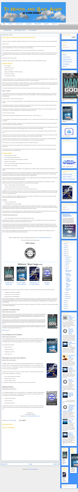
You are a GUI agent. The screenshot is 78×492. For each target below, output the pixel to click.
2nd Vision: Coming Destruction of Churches (68, 279)
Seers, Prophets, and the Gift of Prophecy (71, 317)
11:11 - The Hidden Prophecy (70, 421)
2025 (65, 243)
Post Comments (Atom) (33, 469)
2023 (65, 247)
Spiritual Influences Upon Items (72, 343)
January (67, 298)
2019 (65, 255)
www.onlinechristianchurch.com (44, 237)
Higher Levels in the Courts (68, 271)
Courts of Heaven (66, 57)
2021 (65, 251)
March (66, 294)
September (67, 261)
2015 (65, 306)
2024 (65, 245)
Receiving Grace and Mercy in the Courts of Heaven (71, 331)
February (67, 296)
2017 (65, 302)
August (67, 262)
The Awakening (66, 64)
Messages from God (67, 59)
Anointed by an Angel (67, 174)
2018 (65, 300)
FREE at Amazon (5, 330)
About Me (46, 23)
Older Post (56, 464)
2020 (65, 253)
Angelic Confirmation (67, 176)
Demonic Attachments (71, 380)
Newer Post (4, 464)
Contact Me (54, 23)
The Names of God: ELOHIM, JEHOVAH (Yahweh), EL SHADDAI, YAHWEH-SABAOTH (69, 408)
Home (30, 464)
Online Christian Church (20, 30)
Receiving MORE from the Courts (68, 275)
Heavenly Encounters (67, 61)
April (66, 292)
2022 (65, 249)
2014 (65, 308)
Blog (4, 23)
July (66, 264)
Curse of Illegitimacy (70, 368)
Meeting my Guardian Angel (69, 179)
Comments (66, 47)
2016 (65, 304)
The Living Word (32, 30)
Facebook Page (7, 30)
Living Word (28, 23)
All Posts (10, 23)
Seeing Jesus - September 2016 (67, 215)
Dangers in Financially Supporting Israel (70, 395)
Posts (65, 45)
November (67, 257)
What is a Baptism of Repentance (71, 434)
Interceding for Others (68, 289)
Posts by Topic (19, 23)
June (66, 266)
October (67, 259)
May (66, 268)
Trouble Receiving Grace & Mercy (67, 285)
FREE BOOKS (37, 23)
